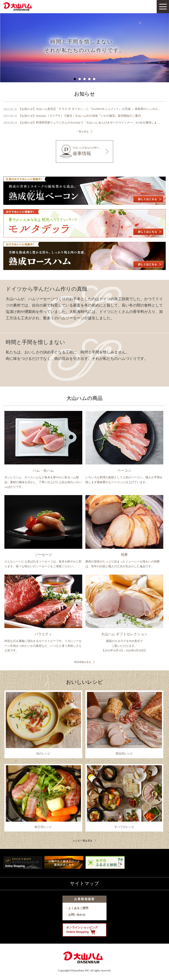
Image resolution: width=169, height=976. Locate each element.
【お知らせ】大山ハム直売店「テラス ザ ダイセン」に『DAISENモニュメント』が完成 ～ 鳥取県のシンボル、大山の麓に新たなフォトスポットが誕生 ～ (90, 109)
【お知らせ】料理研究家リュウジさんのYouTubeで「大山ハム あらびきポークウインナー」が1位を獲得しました (90, 122)
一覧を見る (83, 131)
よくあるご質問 (78, 908)
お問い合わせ (76, 914)
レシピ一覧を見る (82, 840)
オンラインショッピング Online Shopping (82, 930)
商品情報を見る (82, 662)
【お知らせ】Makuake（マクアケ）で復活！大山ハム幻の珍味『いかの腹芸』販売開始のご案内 (80, 115)
